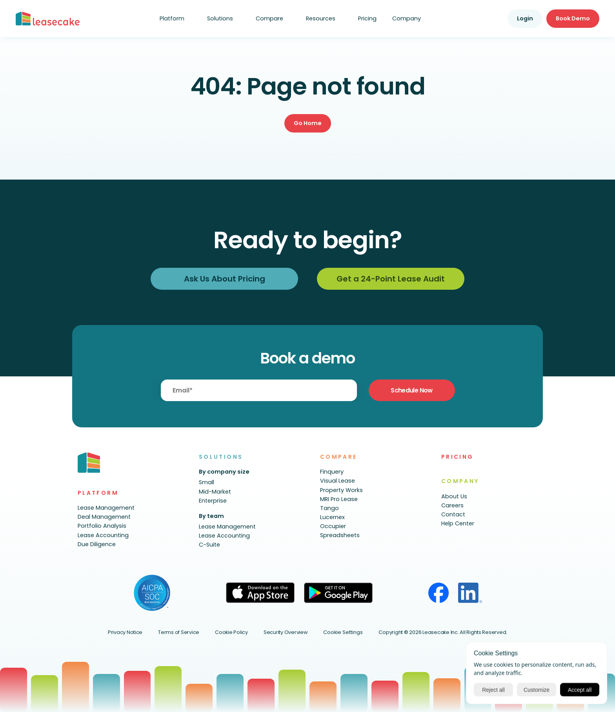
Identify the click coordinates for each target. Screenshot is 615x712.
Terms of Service (178, 632)
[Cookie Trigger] (343, 632)
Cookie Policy (231, 632)
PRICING (457, 457)
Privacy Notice (125, 632)
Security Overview (286, 632)
